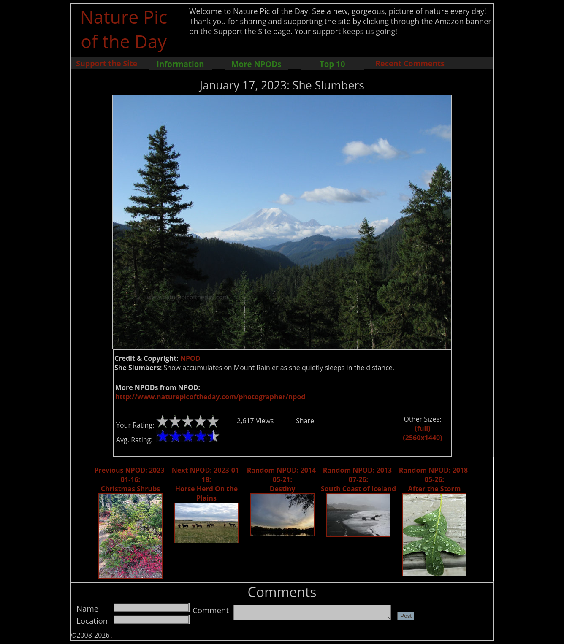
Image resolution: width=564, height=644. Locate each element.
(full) (422, 428)
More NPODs (256, 64)
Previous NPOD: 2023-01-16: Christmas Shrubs (130, 479)
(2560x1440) (422, 437)
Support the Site (106, 63)
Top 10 (332, 64)
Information (180, 64)
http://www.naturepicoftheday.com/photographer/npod (210, 396)
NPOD (190, 358)
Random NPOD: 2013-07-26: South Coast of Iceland (358, 479)
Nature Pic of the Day (124, 28)
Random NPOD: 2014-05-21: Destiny (282, 479)
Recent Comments (410, 63)
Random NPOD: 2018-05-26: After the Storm (434, 479)
